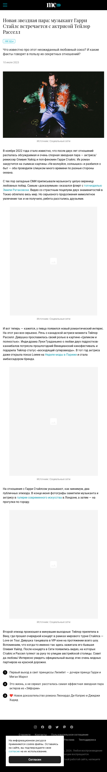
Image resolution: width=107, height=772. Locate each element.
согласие (14, 751)
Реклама (69, 739)
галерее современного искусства (39, 497)
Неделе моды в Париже (61, 354)
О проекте (24, 734)
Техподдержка (87, 739)
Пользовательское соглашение (69, 734)
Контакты (41, 734)
